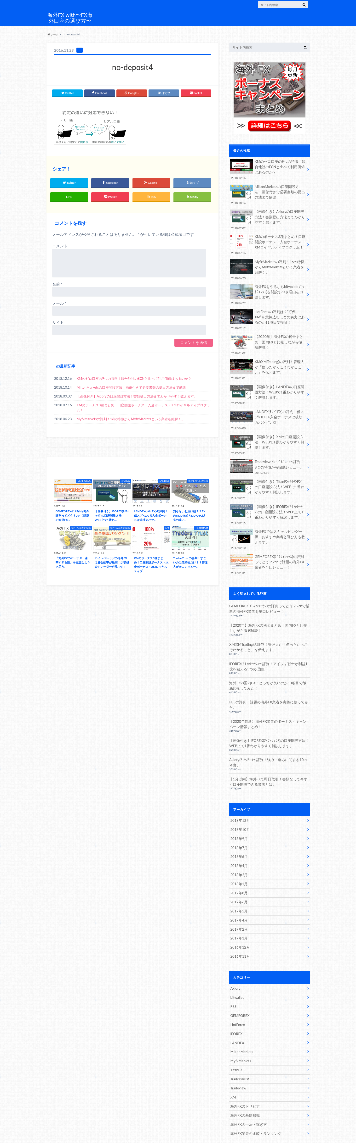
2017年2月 (238, 913)
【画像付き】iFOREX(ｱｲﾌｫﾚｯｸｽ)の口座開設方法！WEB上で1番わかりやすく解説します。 (267, 505)
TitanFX (236, 1051)
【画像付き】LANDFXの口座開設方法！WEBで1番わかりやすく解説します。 (267, 389)
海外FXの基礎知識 (244, 1096)
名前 (57, 283)
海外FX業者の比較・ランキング (254, 1113)
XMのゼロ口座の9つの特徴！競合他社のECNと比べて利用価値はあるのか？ (134, 377)
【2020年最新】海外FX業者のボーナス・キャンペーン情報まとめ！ (269, 712)
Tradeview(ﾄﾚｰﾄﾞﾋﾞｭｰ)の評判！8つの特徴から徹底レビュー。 (267, 459)
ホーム (53, 34)
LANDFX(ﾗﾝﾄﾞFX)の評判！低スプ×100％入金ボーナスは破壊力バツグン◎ (267, 413)
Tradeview (238, 1069)
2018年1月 (238, 869)
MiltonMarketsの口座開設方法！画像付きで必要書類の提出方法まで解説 (131, 386)
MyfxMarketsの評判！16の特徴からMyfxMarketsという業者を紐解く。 (131, 418)
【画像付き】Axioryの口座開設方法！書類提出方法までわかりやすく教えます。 (137, 395)
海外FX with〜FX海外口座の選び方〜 (70, 17)
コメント (60, 245)
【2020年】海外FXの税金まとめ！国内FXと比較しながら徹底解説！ (267, 340)
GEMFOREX (239, 998)
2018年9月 (238, 825)
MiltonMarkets (241, 1034)
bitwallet (236, 981)
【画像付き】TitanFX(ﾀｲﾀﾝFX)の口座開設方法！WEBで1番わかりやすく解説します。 (267, 481)
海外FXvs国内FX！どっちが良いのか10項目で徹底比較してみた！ (269, 674)
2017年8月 (238, 878)
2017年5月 (238, 896)
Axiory (235, 972)
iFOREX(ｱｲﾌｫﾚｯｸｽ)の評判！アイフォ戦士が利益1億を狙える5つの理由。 (269, 655)
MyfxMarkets (240, 1043)
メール (59, 302)
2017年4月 (238, 905)
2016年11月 (239, 940)
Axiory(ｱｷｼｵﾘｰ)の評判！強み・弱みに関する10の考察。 (267, 750)
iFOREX (236, 1016)
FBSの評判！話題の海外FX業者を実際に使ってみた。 (266, 693)
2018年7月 (238, 834)
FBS (233, 990)
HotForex (237, 1007)
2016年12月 (239, 931)
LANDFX (237, 1025)
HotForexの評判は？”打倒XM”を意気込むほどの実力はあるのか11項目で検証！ (267, 315)
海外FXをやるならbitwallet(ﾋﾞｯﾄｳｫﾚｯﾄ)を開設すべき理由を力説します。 (267, 291)
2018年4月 (238, 852)
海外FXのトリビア (244, 1087)
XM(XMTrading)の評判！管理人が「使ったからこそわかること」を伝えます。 (267, 364)
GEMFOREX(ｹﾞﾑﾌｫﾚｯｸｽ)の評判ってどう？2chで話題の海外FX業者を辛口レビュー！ (267, 554)
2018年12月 (239, 807)
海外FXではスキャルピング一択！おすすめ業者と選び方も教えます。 (267, 530)
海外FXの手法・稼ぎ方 (247, 1105)
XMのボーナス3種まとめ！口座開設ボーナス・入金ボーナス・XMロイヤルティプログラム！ (143, 406)
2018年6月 (238, 843)
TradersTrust (239, 1060)
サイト (58, 321)
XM (233, 1078)
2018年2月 (238, 860)
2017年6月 (238, 887)
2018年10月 (239, 816)
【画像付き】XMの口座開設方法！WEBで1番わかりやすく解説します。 (267, 437)
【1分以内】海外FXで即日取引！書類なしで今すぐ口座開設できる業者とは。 (269, 769)
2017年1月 (238, 922)
